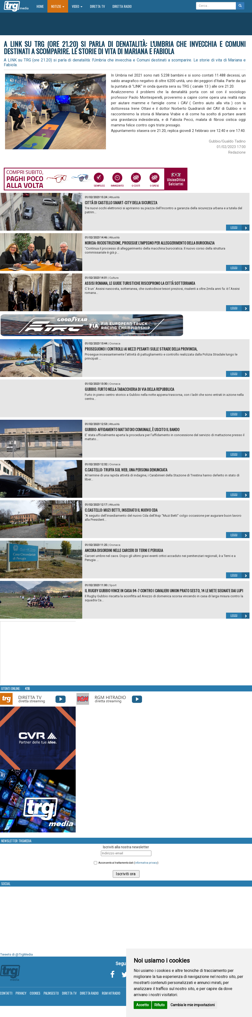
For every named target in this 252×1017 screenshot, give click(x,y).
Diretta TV (97, 6)
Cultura (114, 277)
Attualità (114, 197)
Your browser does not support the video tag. (38, 652)
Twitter (25, 145)
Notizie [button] (57, 6)
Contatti (6, 993)
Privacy (21, 993)
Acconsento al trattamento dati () (128, 862)
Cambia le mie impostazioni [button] (193, 1005)
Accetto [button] (142, 1005)
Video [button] (77, 6)
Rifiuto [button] (159, 1005)
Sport (112, 585)
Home (42, 6)
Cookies (35, 993)
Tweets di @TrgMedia (16, 954)
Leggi (240, 228)
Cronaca (114, 343)
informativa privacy (146, 862)
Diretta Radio (122, 6)
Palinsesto (51, 993)
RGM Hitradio (111, 993)
